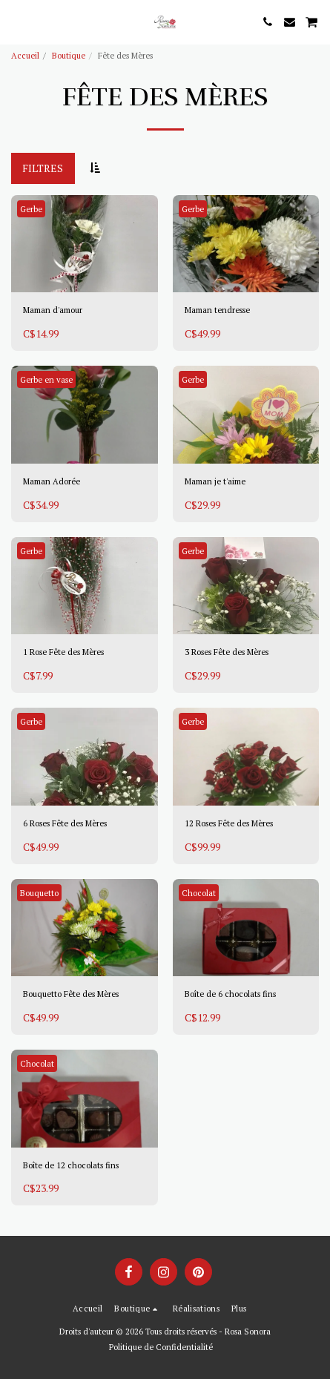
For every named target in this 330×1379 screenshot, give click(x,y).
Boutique (68, 55)
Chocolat (199, 892)
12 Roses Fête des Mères (229, 823)
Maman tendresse (217, 309)
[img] (84, 244)
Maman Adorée (51, 481)
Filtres (42, 168)
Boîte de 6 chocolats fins (230, 993)
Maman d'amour (52, 309)
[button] (16, 21)
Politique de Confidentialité (161, 1346)
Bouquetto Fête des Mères (71, 993)
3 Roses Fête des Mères (226, 651)
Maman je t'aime (215, 481)
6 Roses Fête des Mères (65, 823)
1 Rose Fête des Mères (63, 651)
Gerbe (31, 208)
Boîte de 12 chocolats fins (71, 1165)
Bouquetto (39, 892)
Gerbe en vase (46, 379)
